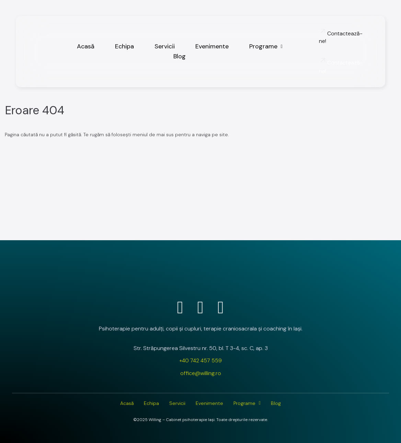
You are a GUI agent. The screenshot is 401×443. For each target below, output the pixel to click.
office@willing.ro (200, 373)
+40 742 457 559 (200, 360)
